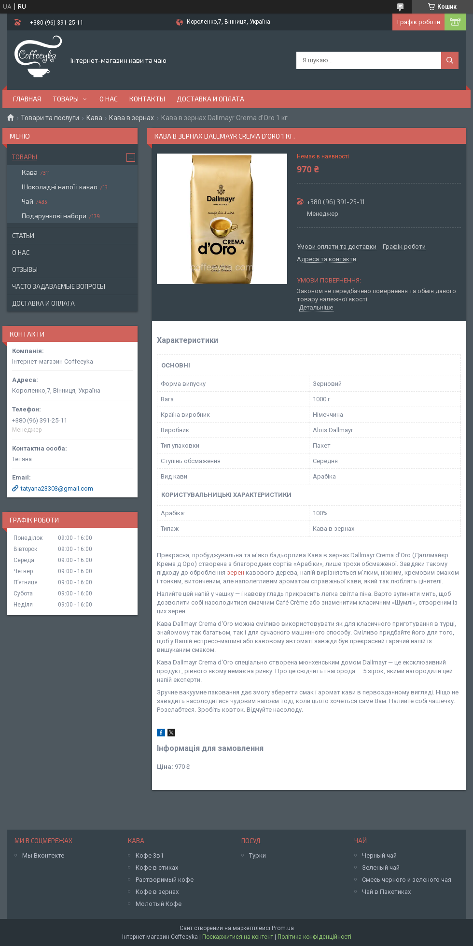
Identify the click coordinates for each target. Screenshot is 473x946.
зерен (235, 572)
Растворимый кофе (165, 879)
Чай (27, 201)
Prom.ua (283, 928)
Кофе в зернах (157, 891)
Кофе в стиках (157, 867)
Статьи (23, 236)
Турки (257, 855)
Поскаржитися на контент (237, 936)
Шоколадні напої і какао (59, 187)
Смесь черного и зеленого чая (406, 879)
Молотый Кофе (158, 903)
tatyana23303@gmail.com (57, 488)
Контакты (147, 99)
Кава (94, 118)
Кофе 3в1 (150, 855)
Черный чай (379, 855)
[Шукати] (450, 60)
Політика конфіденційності (314, 936)
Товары (66, 99)
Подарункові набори (54, 216)
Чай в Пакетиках (386, 891)
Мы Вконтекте (43, 855)
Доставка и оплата (210, 99)
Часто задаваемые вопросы (58, 286)
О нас (108, 99)
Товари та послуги (50, 118)
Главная (27, 99)
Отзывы (25, 269)
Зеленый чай (381, 867)
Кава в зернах (131, 118)
